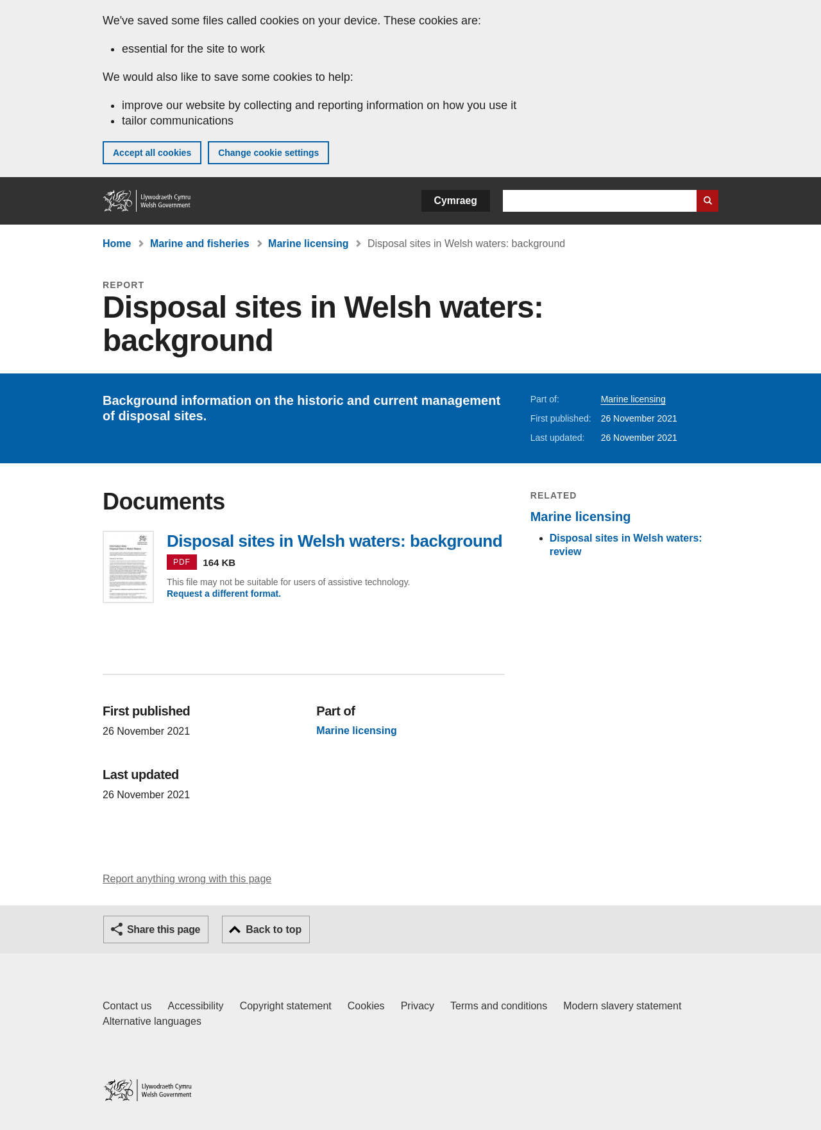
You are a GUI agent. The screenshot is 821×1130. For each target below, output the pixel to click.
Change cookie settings (268, 153)
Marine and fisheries (200, 243)
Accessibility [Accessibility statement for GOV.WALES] (195, 1005)
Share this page (163, 929)
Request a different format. (224, 593)
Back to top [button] (273, 929)
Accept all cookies (152, 153)
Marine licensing (308, 243)
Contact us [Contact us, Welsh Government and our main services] (127, 1005)
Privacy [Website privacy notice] (417, 1005)
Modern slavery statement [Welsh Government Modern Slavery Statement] (622, 1005)
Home (117, 243)
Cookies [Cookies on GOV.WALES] (366, 1005)
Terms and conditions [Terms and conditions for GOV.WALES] (498, 1005)
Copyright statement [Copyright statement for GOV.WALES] (286, 1005)
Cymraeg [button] (455, 200)
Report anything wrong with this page (187, 878)
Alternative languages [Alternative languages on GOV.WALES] (152, 1021)
